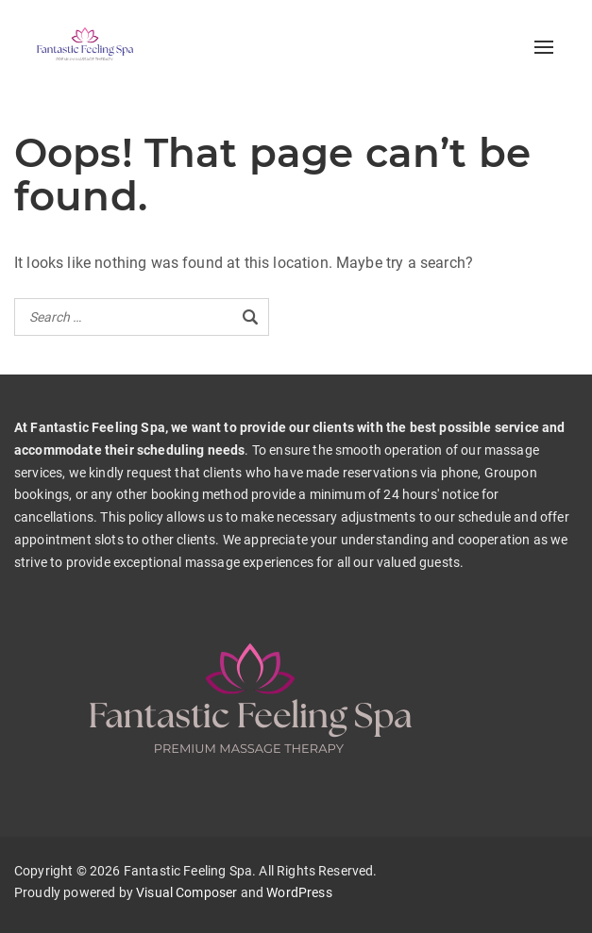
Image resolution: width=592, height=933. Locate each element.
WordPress (298, 892)
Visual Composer (186, 892)
